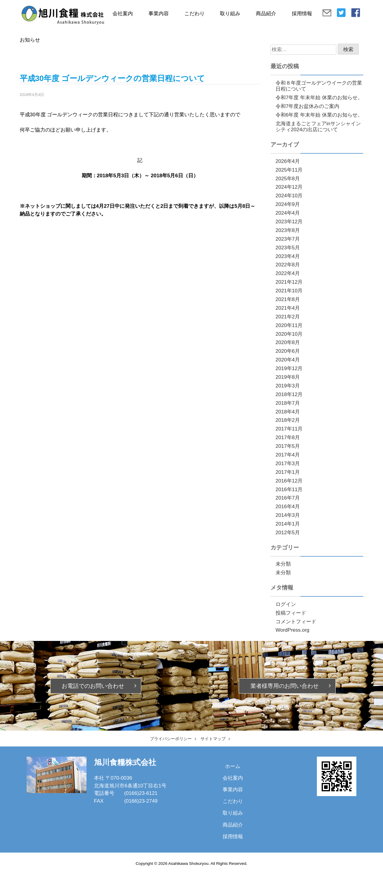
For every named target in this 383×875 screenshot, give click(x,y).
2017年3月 (288, 463)
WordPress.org (292, 630)
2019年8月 (288, 377)
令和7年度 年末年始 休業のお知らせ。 (319, 97)
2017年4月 (288, 455)
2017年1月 (288, 472)
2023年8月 (288, 230)
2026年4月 (288, 161)
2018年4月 (288, 412)
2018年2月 (288, 420)
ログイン (286, 604)
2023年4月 (288, 256)
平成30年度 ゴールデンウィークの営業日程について (112, 78)
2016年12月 (289, 481)
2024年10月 (289, 195)
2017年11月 (289, 429)
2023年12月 (289, 222)
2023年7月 (288, 239)
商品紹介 (266, 13)
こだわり (194, 13)
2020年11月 (289, 325)
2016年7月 (288, 498)
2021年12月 (289, 282)
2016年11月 (289, 489)
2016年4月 (288, 506)
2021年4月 (288, 308)
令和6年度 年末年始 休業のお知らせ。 (319, 115)
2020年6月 (288, 351)
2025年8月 (288, 178)
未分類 (283, 564)
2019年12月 (289, 368)
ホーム (232, 766)
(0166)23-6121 (141, 793)
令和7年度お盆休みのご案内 (307, 106)
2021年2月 (288, 317)
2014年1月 (288, 524)
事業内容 (158, 13)
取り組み (230, 13)
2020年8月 (288, 342)
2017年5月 (288, 446)
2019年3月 (288, 386)
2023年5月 (288, 248)
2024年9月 (288, 204)
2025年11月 (289, 170)
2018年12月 (289, 394)
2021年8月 (288, 299)
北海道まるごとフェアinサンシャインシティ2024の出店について (318, 126)
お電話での (93, 686)
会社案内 (123, 13)
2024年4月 (288, 213)
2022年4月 (288, 273)
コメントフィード (296, 621)
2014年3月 (288, 515)
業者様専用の (284, 686)
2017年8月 (288, 437)
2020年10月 (289, 334)
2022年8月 (288, 265)
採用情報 (302, 13)
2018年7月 (288, 403)
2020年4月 (288, 360)
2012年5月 (288, 532)
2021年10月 (289, 291)
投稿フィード (291, 613)
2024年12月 (289, 187)
